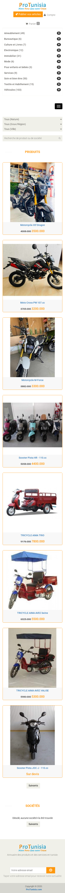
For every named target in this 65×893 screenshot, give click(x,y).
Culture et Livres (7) (15, 44)
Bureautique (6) (12, 39)
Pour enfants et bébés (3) (18, 67)
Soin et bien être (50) (15, 78)
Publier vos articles (28, 14)
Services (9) (10, 73)
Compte (49, 15)
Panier (33, 23)
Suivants (33, 785)
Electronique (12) (13, 50)
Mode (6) (9, 61)
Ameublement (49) (14, 33)
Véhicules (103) (12, 89)
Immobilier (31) (12, 56)
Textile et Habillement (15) (19, 84)
